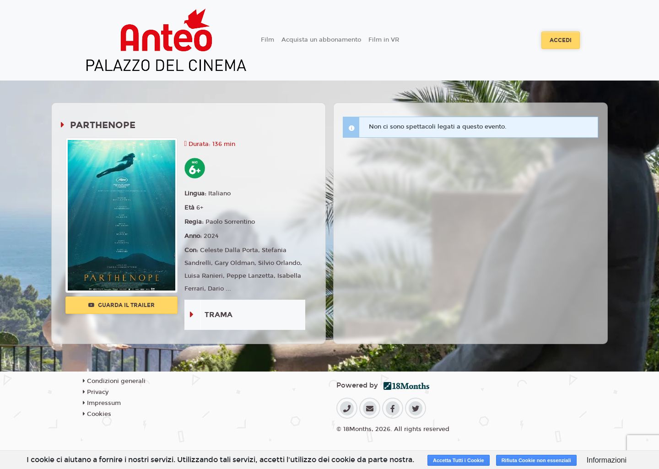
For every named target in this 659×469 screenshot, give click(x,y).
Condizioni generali (114, 381)
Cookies (97, 414)
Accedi (561, 40)
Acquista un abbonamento (321, 39)
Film (267, 39)
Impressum (102, 403)
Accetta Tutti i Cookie (458, 460)
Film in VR (383, 39)
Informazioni (607, 460)
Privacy (95, 392)
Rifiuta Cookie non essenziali (536, 460)
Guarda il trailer (121, 305)
